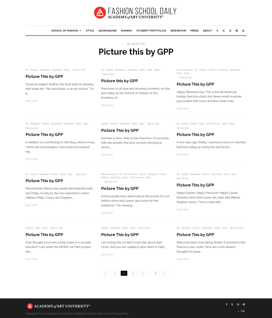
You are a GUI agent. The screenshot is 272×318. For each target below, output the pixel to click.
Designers (35, 124)
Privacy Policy (121, 313)
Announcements (185, 70)
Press (194, 30)
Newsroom (178, 30)
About (207, 30)
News (142, 70)
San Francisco (213, 124)
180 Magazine (107, 30)
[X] (223, 30)
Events (193, 124)
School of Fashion (64, 30)
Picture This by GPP (44, 76)
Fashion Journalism (218, 70)
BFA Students (130, 174)
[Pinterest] (236, 30)
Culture (104, 124)
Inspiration (57, 70)
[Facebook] (217, 30)
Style (90, 30)
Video (156, 70)
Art (27, 70)
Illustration (45, 70)
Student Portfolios (151, 30)
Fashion (34, 70)
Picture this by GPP (119, 80)
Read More (32, 101)
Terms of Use (104, 313)
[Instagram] (230, 30)
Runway (126, 30)
